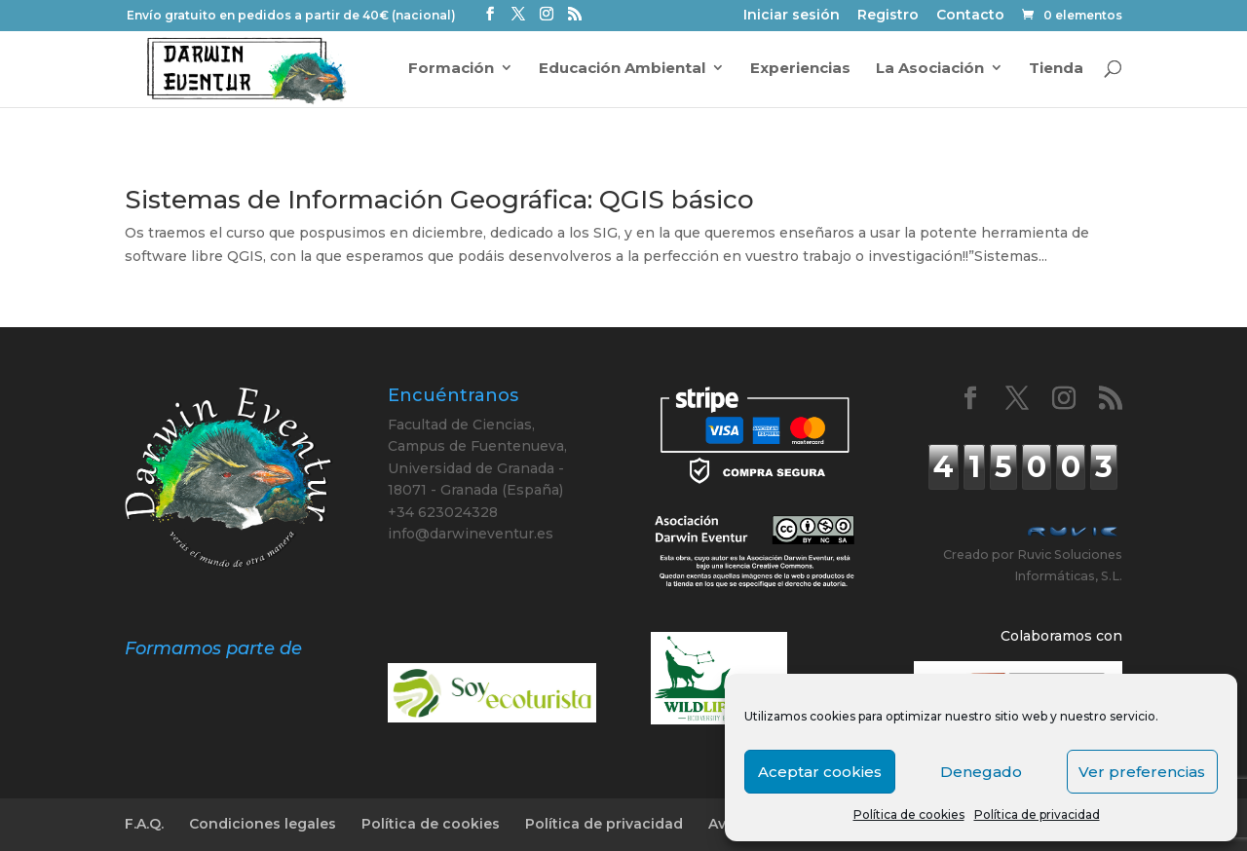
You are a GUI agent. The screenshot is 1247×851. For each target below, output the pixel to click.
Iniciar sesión (791, 16)
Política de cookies (908, 814)
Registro (888, 16)
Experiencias (800, 69)
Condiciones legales (262, 823)
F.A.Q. (144, 823)
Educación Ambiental (622, 69)
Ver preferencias (1141, 771)
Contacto (970, 16)
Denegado (981, 771)
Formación (451, 69)
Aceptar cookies (820, 771)
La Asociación (930, 69)
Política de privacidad (1037, 814)
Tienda (1056, 69)
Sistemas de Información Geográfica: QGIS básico (439, 199)
